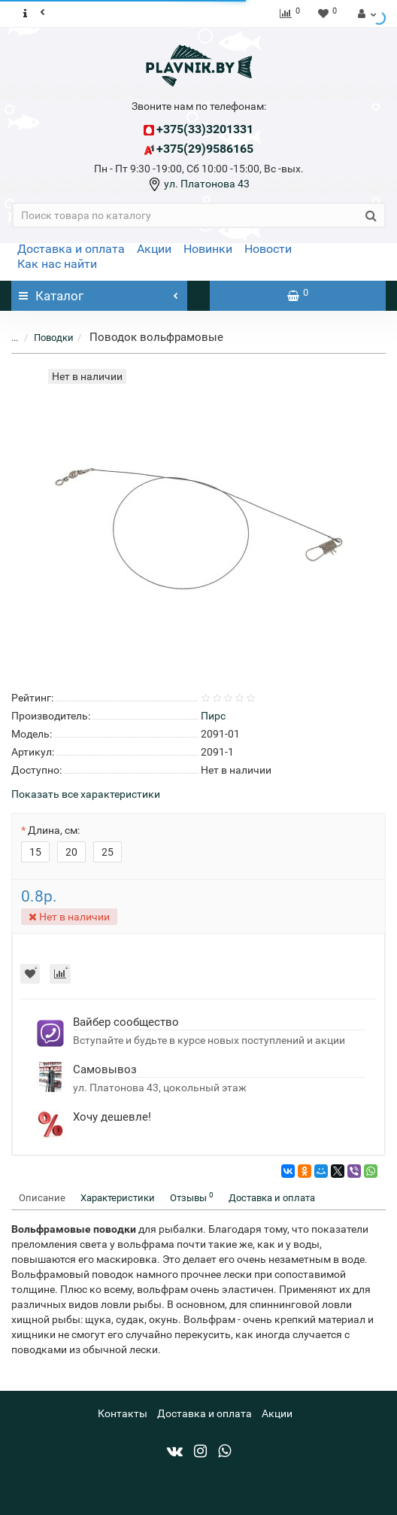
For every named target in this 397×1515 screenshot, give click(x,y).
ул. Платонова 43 (206, 184)
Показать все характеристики (85, 794)
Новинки (207, 249)
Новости (268, 249)
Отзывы (192, 1197)
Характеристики (117, 1197)
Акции (154, 249)
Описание (42, 1197)
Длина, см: (54, 830)
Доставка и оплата (71, 249)
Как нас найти (57, 264)
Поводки (54, 337)
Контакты (122, 1413)
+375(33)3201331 (204, 129)
